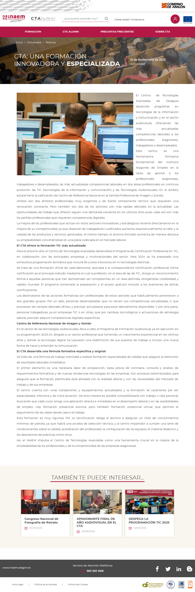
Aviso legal (17, 584)
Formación (33, 32)
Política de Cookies (78, 584)
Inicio (19, 42)
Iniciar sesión (175, 19)
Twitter (168, 569)
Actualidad (34, 42)
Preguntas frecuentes (117, 32)
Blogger (189, 569)
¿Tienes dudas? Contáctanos (129, 19)
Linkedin (178, 569)
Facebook (157, 569)
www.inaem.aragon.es (17, 567)
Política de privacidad (45, 584)
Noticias (51, 42)
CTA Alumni (71, 32)
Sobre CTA (162, 32)
